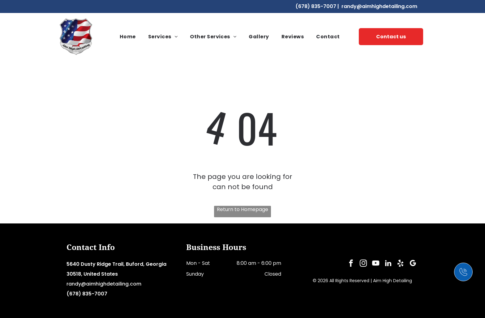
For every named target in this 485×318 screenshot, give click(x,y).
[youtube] (375, 264)
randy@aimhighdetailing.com (379, 6)
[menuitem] (128, 36)
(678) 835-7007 (315, 6)
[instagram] (363, 264)
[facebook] (351, 264)
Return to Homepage (242, 209)
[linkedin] (388, 264)
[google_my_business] (412, 264)
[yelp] (400, 264)
